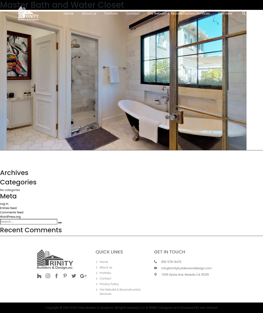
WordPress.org (10, 217)
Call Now (225, 13)
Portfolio (111, 13)
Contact (133, 13)
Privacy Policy (109, 284)
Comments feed (11, 212)
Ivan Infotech (209, 308)
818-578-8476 (171, 262)
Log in (4, 204)
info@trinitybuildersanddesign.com (186, 268)
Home (69, 13)
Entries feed (8, 208)
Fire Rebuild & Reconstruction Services (179, 13)
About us (89, 13)
